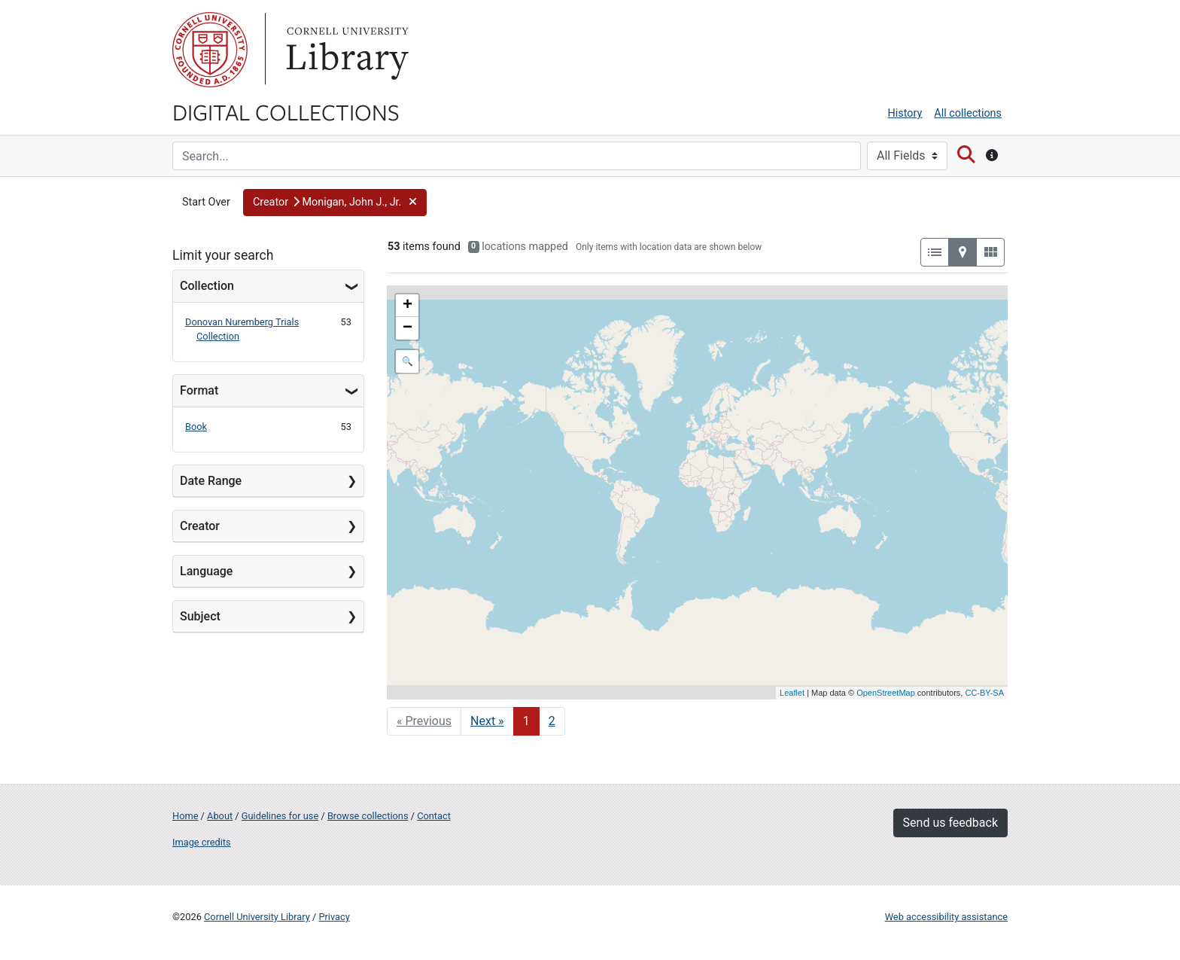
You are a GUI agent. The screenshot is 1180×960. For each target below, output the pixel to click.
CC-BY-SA (984, 692)
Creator (200, 526)
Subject (200, 616)
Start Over (206, 202)
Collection (207, 286)
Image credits (201, 842)
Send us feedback (950, 822)
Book (196, 426)
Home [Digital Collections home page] (185, 815)
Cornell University (210, 49)
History (905, 113)
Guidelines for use (280, 815)
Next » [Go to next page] (487, 721)
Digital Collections (286, 111)
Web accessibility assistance (946, 916)
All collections (968, 113)
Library (345, 49)
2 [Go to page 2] (552, 721)
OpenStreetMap (885, 692)
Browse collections (368, 815)
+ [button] (407, 305)
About (220, 815)
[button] (335, 202)
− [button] (407, 328)
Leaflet (792, 692)
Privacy (333, 916)
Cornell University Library (257, 916)
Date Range (211, 481)
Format (199, 390)
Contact (434, 815)
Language (206, 571)
